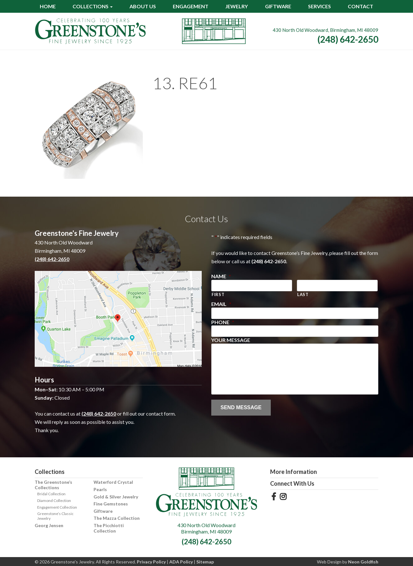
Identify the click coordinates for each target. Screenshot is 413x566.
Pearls (100, 489)
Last (303, 294)
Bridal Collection (51, 493)
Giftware (278, 6)
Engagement (190, 6)
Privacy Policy (151, 561)
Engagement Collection (57, 507)
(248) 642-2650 (348, 39)
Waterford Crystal (113, 482)
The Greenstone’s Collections (53, 484)
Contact (360, 6)
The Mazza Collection (117, 518)
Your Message (230, 340)
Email (221, 304)
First (218, 294)
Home (48, 6)
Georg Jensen (49, 525)
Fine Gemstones (111, 503)
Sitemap (205, 561)
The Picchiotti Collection (109, 528)
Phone (222, 322)
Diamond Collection (54, 500)
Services (319, 6)
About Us (143, 6)
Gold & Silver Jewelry (116, 496)
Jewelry (236, 6)
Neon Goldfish (363, 561)
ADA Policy (181, 561)
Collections (90, 6)
